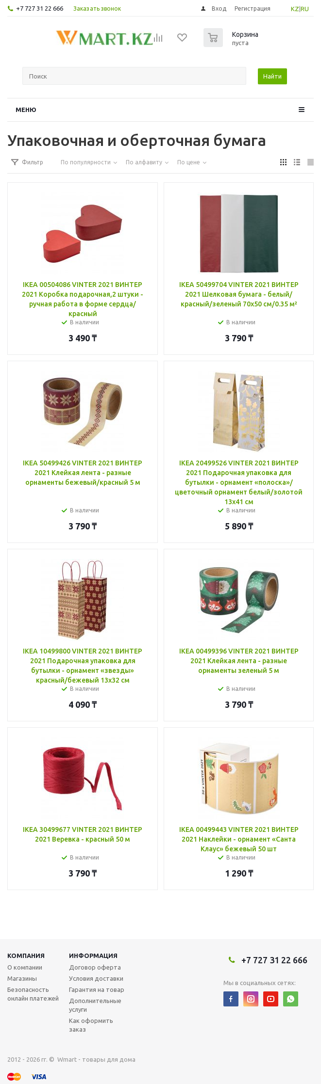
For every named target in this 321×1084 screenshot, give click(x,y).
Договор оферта (95, 967)
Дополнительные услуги (95, 1005)
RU (305, 8)
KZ (295, 8)
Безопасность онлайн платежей (33, 994)
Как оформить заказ (91, 1025)
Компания (26, 955)
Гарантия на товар (96, 989)
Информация (93, 955)
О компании (24, 967)
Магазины (22, 978)
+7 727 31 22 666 (39, 8)
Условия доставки (96, 978)
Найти (272, 76)
